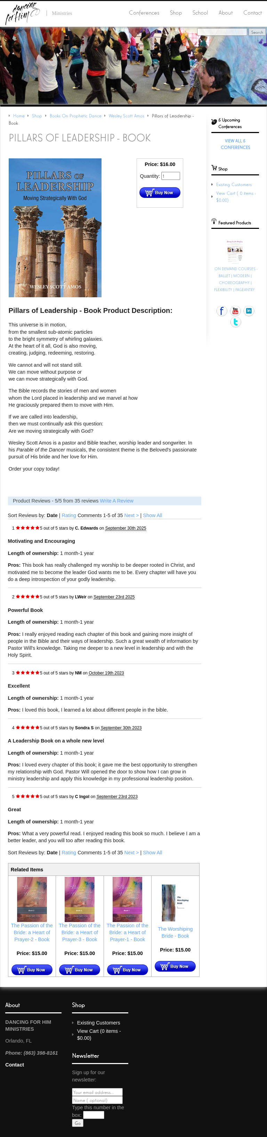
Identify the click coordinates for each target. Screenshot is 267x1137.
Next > (131, 515)
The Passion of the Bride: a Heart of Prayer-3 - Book (79, 932)
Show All (152, 515)
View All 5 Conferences (235, 144)
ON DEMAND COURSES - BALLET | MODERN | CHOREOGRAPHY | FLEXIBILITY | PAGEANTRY (236, 279)
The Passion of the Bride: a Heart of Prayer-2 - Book (32, 932)
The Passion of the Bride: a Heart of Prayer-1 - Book (127, 932)
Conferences (144, 12)
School (200, 12)
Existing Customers (234, 184)
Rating (69, 515)
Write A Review (117, 501)
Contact (252, 12)
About (226, 12)
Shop (176, 12)
